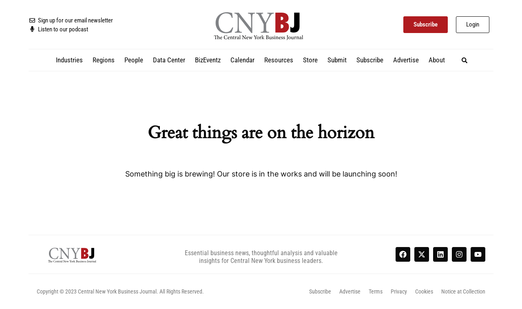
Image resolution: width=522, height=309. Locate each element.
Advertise (406, 60)
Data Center (169, 60)
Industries (69, 60)
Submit (337, 60)
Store (310, 60)
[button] (464, 60)
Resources (278, 60)
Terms (376, 291)
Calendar (242, 60)
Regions (104, 60)
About (437, 60)
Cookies (424, 291)
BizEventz (208, 60)
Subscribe (369, 60)
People (133, 60)
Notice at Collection (463, 291)
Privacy (399, 291)
